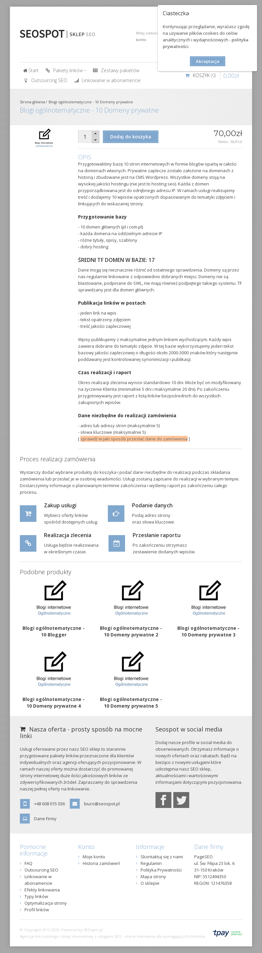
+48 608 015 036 (49, 804)
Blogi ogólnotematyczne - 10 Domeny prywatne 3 (208, 631)
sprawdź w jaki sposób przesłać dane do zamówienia (134, 439)
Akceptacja (207, 61)
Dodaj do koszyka (130, 136)
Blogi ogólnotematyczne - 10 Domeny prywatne (91, 101)
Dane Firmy (45, 819)
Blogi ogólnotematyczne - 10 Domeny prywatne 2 (131, 631)
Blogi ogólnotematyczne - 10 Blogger (53, 631)
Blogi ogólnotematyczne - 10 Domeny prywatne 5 (131, 702)
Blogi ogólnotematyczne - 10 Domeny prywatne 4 (53, 702)
